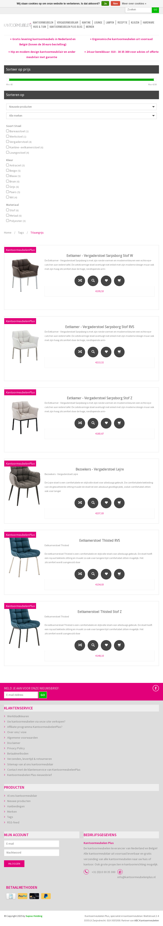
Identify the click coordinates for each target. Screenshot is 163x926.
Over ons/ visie (17, 732)
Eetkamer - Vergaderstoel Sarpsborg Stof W (99, 256)
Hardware (148, 22)
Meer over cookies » (134, 3)
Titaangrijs (37, 232)
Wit (13, 197)
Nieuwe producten (19, 801)
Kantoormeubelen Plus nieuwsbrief (29, 775)
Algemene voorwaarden (22, 737)
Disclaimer (13, 743)
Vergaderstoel (21, 142)
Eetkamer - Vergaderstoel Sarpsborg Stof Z (99, 398)
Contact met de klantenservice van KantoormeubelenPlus (43, 769)
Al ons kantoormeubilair (22, 796)
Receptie (122, 22)
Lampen (110, 22)
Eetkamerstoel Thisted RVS (99, 541)
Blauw (15, 176)
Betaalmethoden (17, 753)
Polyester (18, 221)
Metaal (16, 215)
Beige (15, 171)
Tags (21, 232)
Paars (15, 192)
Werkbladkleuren (18, 716)
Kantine (86, 22)
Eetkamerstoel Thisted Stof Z (99, 612)
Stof (14, 210)
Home (7, 232)
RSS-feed (13, 822)
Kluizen (135, 22)
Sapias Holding (34, 916)
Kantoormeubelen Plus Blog (66, 26)
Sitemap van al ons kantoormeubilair (30, 764)
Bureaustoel (19, 131)
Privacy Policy (16, 748)
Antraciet (17, 165)
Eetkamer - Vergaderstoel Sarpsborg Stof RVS (99, 327)
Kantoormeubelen (43, 22)
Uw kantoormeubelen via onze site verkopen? (36, 721)
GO (155, 9)
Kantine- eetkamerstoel (26, 147)
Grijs (14, 187)
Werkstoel (18, 136)
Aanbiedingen (16, 806)
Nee (115, 3)
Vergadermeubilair (67, 22)
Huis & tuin (39, 26)
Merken (90, 26)
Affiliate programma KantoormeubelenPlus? (34, 727)
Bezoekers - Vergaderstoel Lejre (100, 469)
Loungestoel (19, 153)
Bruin (15, 181)
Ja (105, 3)
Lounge (98, 22)
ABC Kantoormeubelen (146, 920)
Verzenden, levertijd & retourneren (29, 759)
